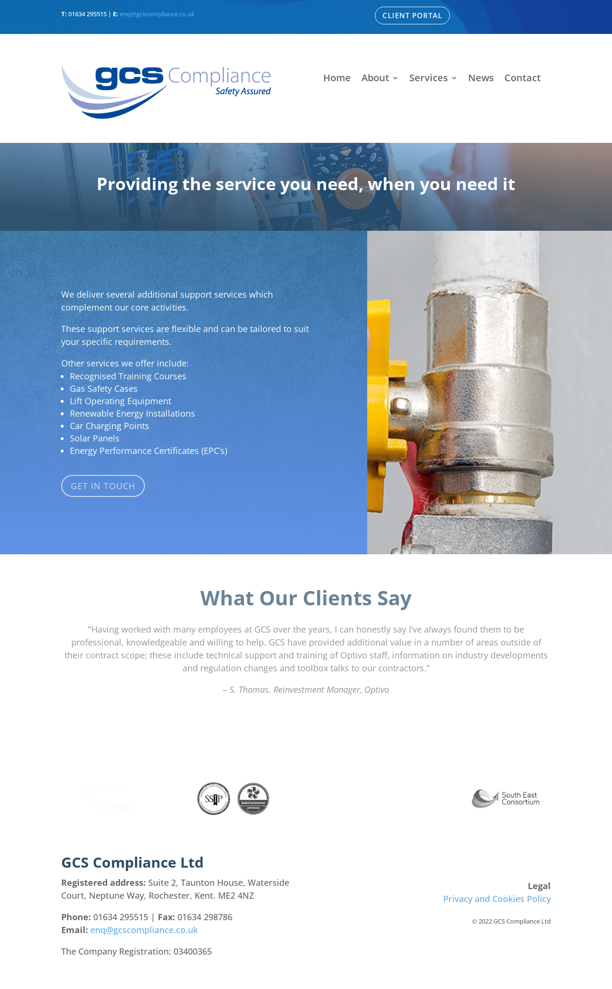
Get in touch (103, 486)
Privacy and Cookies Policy (497, 898)
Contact (522, 79)
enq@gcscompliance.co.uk (157, 14)
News (481, 79)
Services (428, 79)
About (375, 79)
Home (337, 79)
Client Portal (412, 15)
